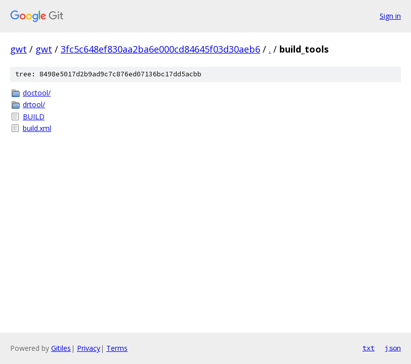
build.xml (37, 128)
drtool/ (34, 104)
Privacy (88, 348)
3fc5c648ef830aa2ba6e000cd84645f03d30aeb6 (160, 49)
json (393, 347)
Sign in (390, 16)
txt (368, 347)
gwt (18, 49)
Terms (117, 348)
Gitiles (61, 348)
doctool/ (37, 93)
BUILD (34, 116)
